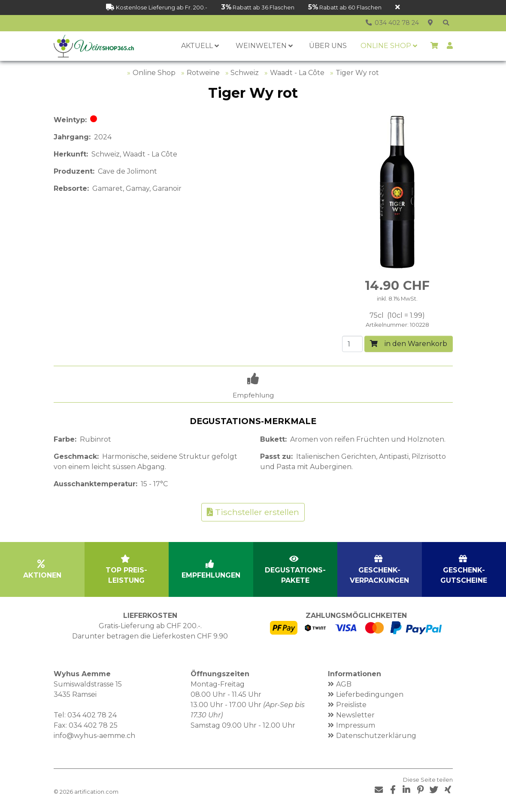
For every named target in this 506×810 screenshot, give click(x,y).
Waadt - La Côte (297, 73)
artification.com (96, 792)
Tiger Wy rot (357, 73)
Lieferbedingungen (369, 694)
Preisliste (351, 705)
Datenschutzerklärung (376, 736)
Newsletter (355, 715)
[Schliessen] (397, 7)
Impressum (355, 725)
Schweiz (244, 73)
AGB (343, 684)
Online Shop (154, 73)
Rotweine (203, 73)
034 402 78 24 (92, 715)
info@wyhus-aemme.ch (94, 736)
